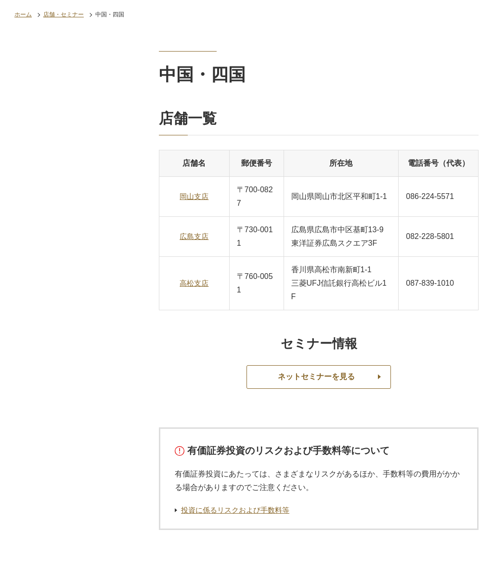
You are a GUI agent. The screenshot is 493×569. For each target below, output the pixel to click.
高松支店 (194, 283)
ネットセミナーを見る (316, 377)
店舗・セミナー (63, 14)
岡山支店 (194, 196)
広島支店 (194, 236)
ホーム (23, 14)
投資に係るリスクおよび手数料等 (239, 510)
